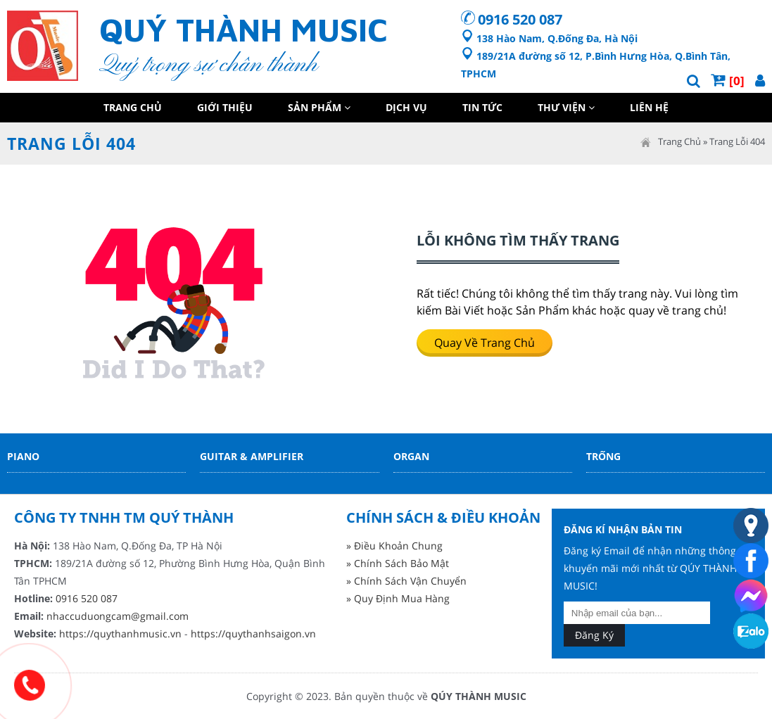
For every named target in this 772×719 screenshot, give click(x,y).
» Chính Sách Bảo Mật (397, 563)
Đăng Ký (594, 635)
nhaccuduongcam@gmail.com (117, 616)
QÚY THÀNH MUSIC (478, 696)
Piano (23, 456)
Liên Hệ (649, 107)
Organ (411, 456)
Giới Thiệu (225, 107)
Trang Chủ (132, 107)
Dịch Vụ (406, 107)
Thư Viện (566, 107)
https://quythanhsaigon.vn (253, 633)
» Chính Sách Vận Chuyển (406, 580)
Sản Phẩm (319, 107)
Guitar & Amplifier (251, 456)
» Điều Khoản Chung (394, 545)
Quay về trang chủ (484, 342)
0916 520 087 (520, 19)
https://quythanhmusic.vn (120, 633)
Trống (603, 456)
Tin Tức (482, 107)
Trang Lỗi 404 (737, 141)
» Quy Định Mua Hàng (398, 598)
